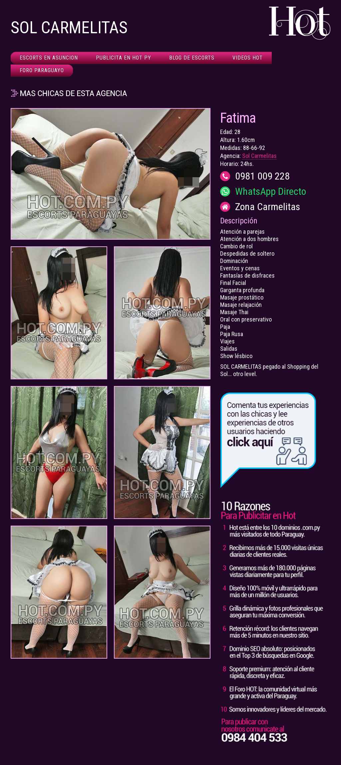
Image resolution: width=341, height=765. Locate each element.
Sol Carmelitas (259, 155)
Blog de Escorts (191, 58)
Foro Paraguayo (42, 70)
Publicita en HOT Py (123, 58)
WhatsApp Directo (270, 191)
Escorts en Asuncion (49, 58)
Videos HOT (247, 58)
